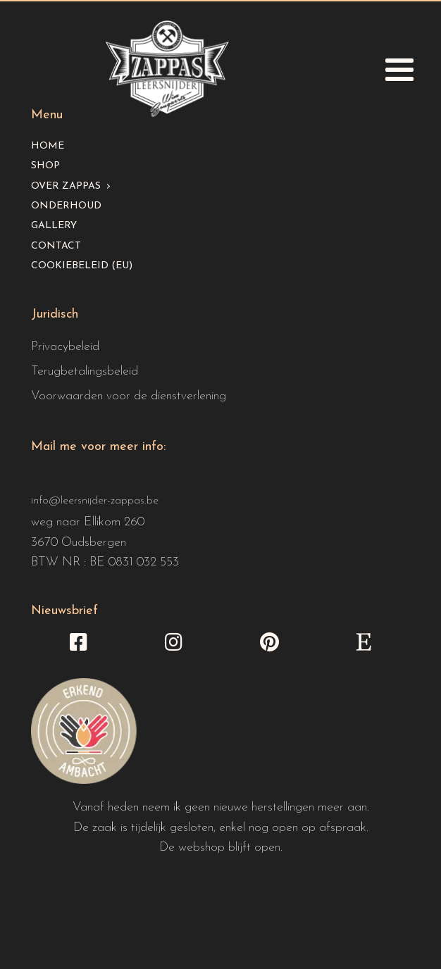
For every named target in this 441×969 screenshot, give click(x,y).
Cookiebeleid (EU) (81, 266)
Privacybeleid (65, 347)
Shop (45, 166)
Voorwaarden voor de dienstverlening (128, 396)
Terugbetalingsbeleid (84, 371)
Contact (56, 246)
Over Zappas (66, 186)
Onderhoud (66, 206)
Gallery (54, 225)
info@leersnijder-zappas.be (95, 500)
